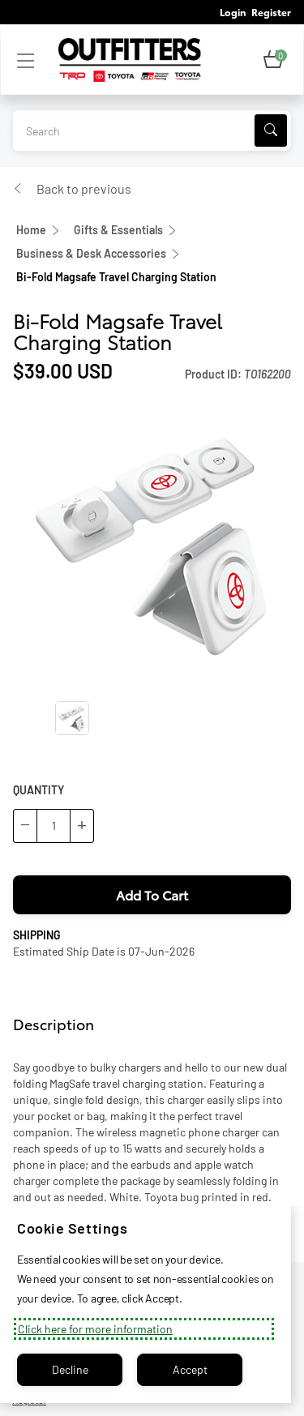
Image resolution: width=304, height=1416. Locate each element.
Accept (190, 1369)
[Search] (271, 130)
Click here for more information (95, 1329)
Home (31, 230)
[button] (273, 60)
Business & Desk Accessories (91, 253)
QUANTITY (38, 790)
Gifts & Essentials (118, 230)
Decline (70, 1369)
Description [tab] (53, 1023)
